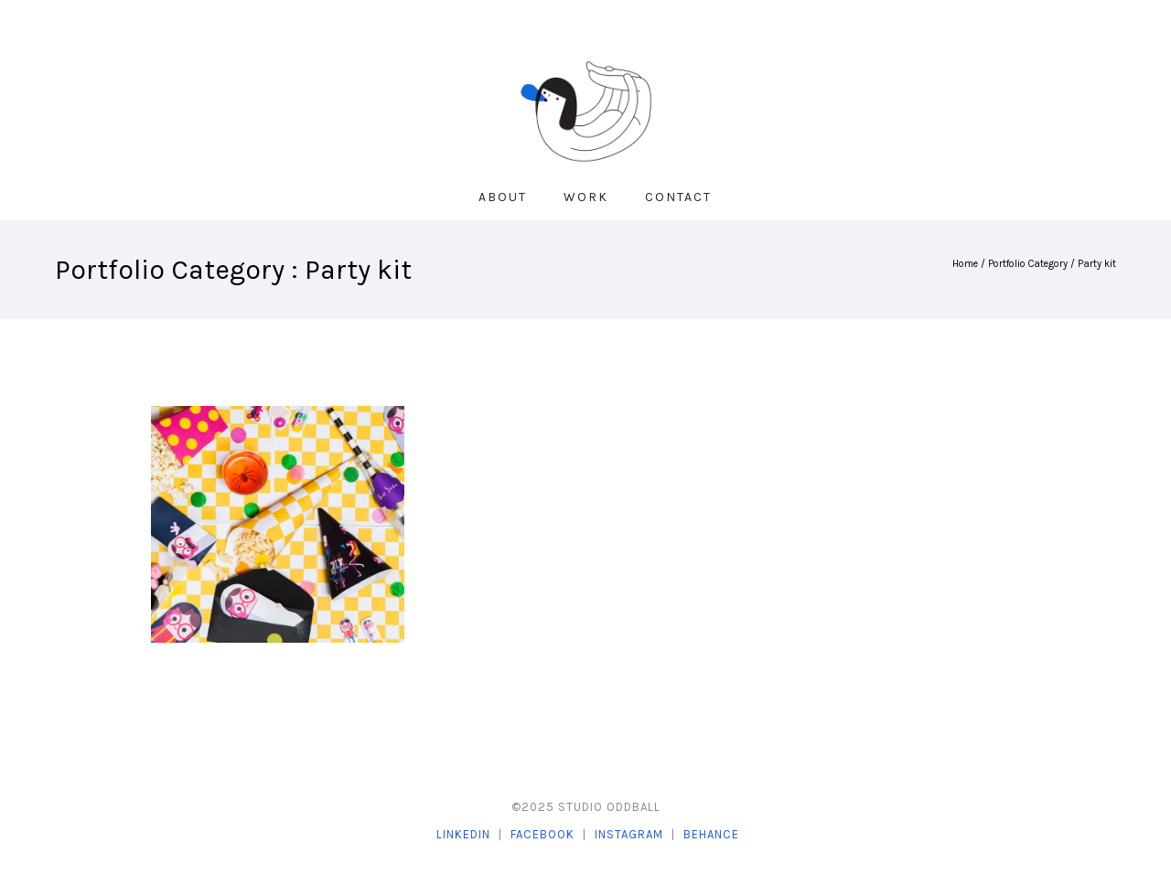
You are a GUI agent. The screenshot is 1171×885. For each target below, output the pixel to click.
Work (586, 197)
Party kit (1097, 264)
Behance (711, 834)
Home (965, 264)
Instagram (629, 834)
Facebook (542, 834)
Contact (678, 197)
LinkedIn (463, 834)
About (502, 197)
